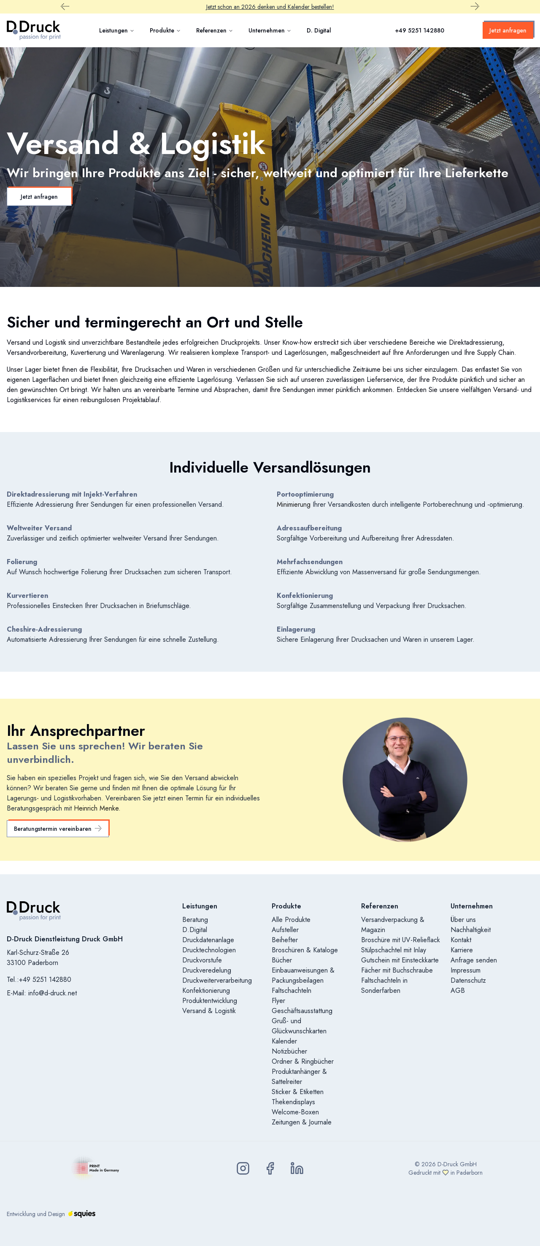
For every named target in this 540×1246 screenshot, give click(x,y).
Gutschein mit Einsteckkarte (400, 960)
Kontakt (461, 940)
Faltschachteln (291, 990)
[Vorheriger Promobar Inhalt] (65, 6)
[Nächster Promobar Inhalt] (475, 6)
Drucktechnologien (209, 950)
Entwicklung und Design (51, 1214)
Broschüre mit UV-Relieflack (400, 940)
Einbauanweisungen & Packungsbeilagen (303, 975)
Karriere (462, 950)
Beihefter (285, 940)
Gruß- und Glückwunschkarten (299, 1026)
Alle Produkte (291, 919)
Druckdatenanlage (208, 940)
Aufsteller (285, 930)
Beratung (195, 919)
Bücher (282, 960)
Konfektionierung (206, 990)
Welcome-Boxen (295, 1112)
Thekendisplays (293, 1102)
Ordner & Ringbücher (303, 1061)
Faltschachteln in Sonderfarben (384, 985)
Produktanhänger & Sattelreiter (299, 1077)
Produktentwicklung (209, 1000)
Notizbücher (289, 1051)
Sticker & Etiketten (298, 1092)
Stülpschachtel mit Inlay (393, 950)
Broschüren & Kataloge (305, 950)
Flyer (278, 1000)
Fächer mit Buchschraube (397, 970)
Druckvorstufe (202, 960)
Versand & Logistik (209, 1011)
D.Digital (194, 930)
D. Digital (319, 30)
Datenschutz (468, 980)
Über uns (463, 919)
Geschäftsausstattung (302, 1011)
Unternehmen (270, 30)
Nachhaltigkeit (471, 930)
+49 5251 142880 (419, 30)
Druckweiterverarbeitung (217, 980)
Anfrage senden (474, 960)
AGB (458, 990)
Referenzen (214, 30)
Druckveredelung (206, 970)
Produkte (165, 30)
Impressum (466, 970)
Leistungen (117, 30)
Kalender (284, 1041)
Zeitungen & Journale (302, 1122)
